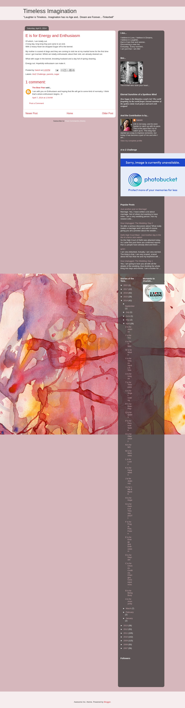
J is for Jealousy (128, 480)
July (128, 312)
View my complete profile (131, 141)
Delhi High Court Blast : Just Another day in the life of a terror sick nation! (141, 236)
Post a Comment (36, 103)
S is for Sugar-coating (128, 395)
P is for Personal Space (128, 425)
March (129, 608)
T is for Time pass (128, 384)
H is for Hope (128, 499)
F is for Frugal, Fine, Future (128, 528)
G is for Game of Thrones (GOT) (129, 511)
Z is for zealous (128, 329)
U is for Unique (128, 376)
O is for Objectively (128, 437)
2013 (126, 625)
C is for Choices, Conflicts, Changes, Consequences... (129, 575)
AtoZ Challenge (39, 74)
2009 (126, 640)
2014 (126, 300)
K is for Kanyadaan (128, 471)
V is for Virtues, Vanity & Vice (128, 364)
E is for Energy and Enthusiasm (128, 544)
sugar (56, 74)
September (130, 306)
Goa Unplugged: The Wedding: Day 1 (137, 261)
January (129, 618)
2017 (126, 289)
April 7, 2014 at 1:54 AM (42, 98)
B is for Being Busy (129, 593)
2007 (126, 648)
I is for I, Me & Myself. (128, 490)
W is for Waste (128, 352)
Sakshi (139, 120)
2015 (126, 296)
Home (70, 113)
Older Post (107, 113)
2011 (126, 633)
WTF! (123, 249)
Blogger (107, 702)
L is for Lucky (128, 461)
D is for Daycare (128, 557)
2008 (126, 644)
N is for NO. (128, 446)
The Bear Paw (38, 87)
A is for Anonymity (128, 601)
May (128, 320)
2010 (126, 637)
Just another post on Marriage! (134, 209)
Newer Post (32, 113)
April (128, 323)
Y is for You (128, 336)
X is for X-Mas (128, 343)
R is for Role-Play (128, 406)
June (128, 316)
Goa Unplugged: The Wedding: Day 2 (137, 223)
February (130, 612)
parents (50, 74)
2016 (126, 293)
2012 (126, 629)
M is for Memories (128, 453)
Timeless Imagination (50, 11)
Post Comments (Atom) (75, 121)
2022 (126, 285)
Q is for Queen (128, 414)
